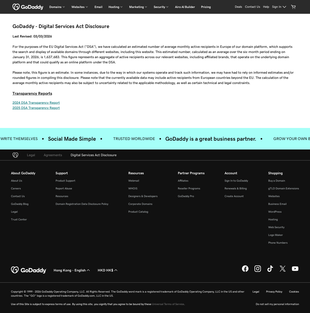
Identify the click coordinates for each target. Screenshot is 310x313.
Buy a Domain (276, 180)
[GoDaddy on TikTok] (270, 271)
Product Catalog (138, 211)
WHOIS (132, 188)
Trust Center (19, 219)
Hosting (273, 219)
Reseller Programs (189, 188)
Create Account (234, 196)
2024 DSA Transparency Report (36, 102)
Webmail (133, 180)
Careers (16, 188)
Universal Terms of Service (168, 304)
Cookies (294, 291)
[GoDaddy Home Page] (29, 270)
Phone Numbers (278, 242)
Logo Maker (275, 235)
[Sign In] (279, 7)
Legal (14, 211)
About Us (16, 180)
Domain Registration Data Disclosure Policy (82, 203)
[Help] (266, 7)
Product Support (65, 180)
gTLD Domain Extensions (283, 188)
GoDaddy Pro (186, 196)
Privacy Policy (274, 291)
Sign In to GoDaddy (236, 180)
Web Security (276, 227)
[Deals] (238, 7)
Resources (62, 196)
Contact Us (18, 196)
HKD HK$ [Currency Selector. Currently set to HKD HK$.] (108, 270)
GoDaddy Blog (19, 203)
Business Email (277, 203)
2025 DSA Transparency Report (36, 107)
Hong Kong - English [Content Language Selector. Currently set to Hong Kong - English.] (72, 270)
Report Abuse (64, 188)
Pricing (206, 6)
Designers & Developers (143, 196)
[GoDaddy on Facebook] (245, 271)
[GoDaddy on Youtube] (295, 271)
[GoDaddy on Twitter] (283, 271)
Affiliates (183, 180)
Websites (274, 196)
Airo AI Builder (185, 6)
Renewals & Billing (236, 188)
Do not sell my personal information (277, 304)
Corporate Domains (140, 203)
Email (98, 6)
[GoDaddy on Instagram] (258, 271)
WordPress (275, 211)
